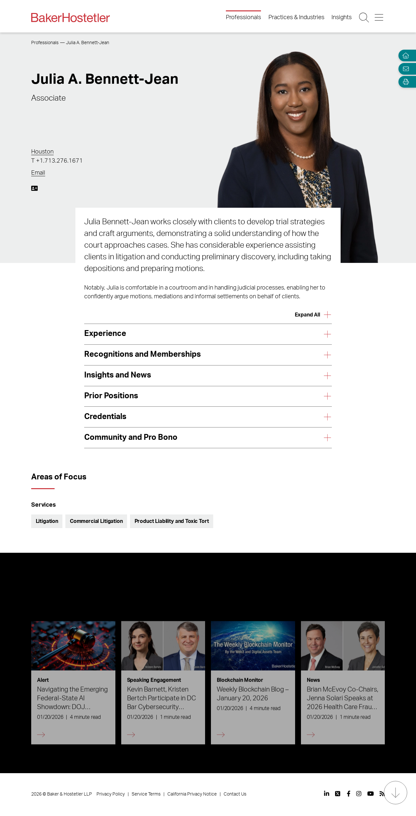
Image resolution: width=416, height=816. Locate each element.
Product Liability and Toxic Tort (172, 521)
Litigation (47, 521)
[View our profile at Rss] (382, 794)
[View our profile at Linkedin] (326, 794)
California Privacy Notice (192, 794)
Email (38, 173)
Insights (342, 17)
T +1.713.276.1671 (57, 161)
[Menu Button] (379, 17)
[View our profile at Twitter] (338, 794)
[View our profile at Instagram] (358, 794)
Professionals (243, 17)
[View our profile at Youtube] (370, 794)
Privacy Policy (111, 794)
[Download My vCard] (34, 188)
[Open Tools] (404, 82)
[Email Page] (404, 68)
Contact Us (235, 794)
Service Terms (146, 794)
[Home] (404, 55)
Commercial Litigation (96, 521)
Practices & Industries (296, 17)
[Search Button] (364, 17)
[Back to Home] (70, 17)
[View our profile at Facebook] (348, 794)
